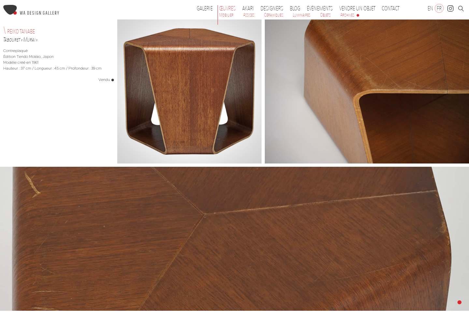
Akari (248, 8)
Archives (347, 15)
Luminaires (301, 15)
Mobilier (226, 15)
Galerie (205, 8)
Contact (390, 8)
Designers (274, 8)
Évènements (321, 8)
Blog (295, 8)
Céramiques (273, 15)
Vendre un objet (357, 8)
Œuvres (229, 8)
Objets (325, 15)
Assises (248, 15)
